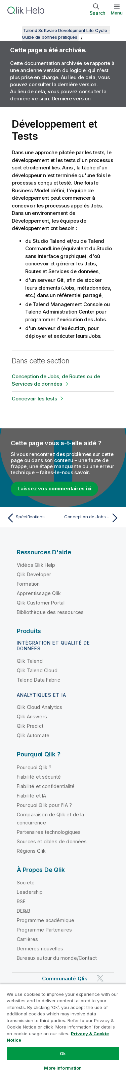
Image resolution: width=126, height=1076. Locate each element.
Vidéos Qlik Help (36, 565)
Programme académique (45, 920)
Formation (28, 584)
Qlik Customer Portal (41, 603)
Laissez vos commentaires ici (54, 488)
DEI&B (23, 911)
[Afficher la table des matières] (13, 30)
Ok (63, 1053)
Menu (117, 12)
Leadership (30, 892)
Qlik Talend (30, 661)
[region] (63, 1030)
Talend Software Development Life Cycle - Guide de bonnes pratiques (66, 34)
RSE (21, 901)
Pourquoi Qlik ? (34, 767)
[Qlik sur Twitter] (100, 978)
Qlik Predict (30, 726)
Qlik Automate (33, 735)
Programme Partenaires (44, 930)
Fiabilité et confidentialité (46, 786)
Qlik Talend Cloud (37, 670)
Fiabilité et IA (31, 795)
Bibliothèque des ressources (50, 612)
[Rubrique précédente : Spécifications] (33, 518)
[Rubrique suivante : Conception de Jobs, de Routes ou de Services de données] (92, 518)
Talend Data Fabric (38, 680)
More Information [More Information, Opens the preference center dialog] (63, 1068)
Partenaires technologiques (49, 832)
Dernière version (71, 98)
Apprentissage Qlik (39, 593)
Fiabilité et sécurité (39, 777)
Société (26, 882)
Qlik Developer (34, 574)
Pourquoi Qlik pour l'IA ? (44, 805)
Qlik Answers (32, 716)
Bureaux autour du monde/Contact (57, 958)
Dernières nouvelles (40, 948)
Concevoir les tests (34, 398)
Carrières (27, 939)
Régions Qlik (31, 851)
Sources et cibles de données (52, 841)
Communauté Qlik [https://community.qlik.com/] (64, 978)
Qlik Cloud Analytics (39, 707)
